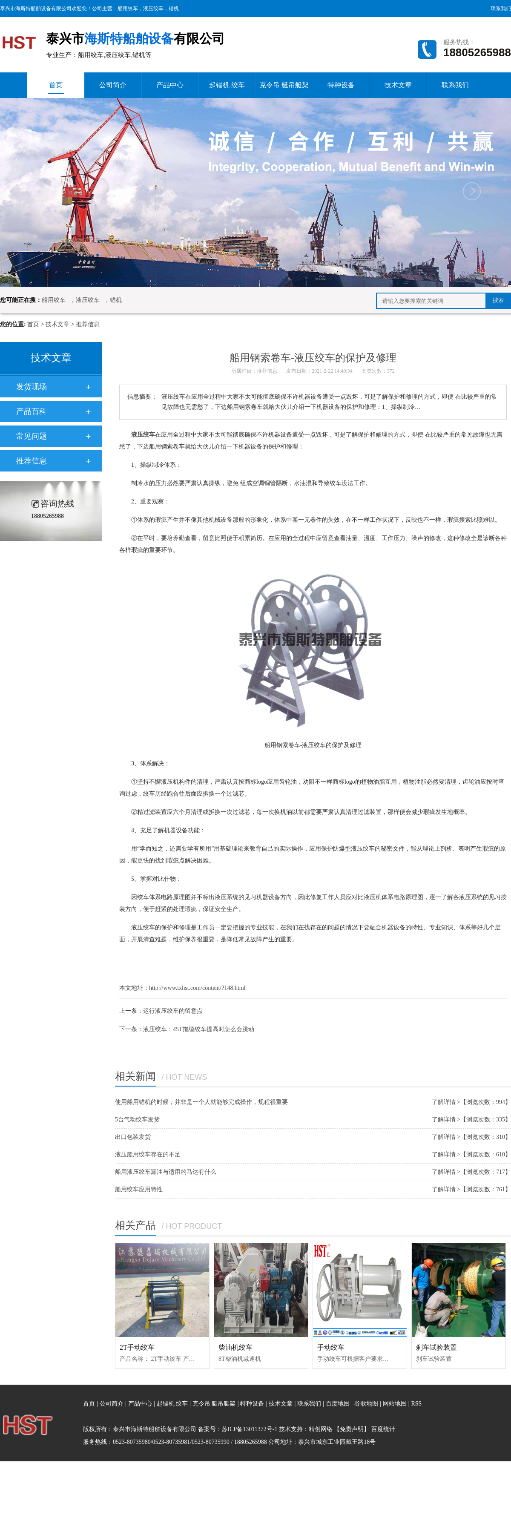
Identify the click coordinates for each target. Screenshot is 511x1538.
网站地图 (395, 1403)
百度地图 (338, 1403)
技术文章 (398, 85)
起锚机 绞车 (227, 85)
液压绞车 (153, 8)
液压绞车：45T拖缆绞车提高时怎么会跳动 (198, 1029)
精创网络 (321, 1429)
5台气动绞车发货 (137, 1119)
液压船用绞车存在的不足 (148, 1154)
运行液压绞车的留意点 (173, 1011)
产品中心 (170, 85)
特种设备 (341, 85)
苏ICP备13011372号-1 (250, 1429)
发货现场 (31, 386)
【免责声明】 (352, 1429)
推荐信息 (88, 324)
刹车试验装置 (436, 1347)
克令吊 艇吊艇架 (284, 85)
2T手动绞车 (137, 1347)
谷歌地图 (366, 1403)
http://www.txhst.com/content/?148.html (197, 988)
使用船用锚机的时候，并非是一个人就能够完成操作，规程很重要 (201, 1102)
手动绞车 (330, 1347)
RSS (416, 1403)
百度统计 (383, 1429)
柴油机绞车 (235, 1347)
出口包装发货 (133, 1137)
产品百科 (31, 411)
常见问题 (31, 436)
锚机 (174, 8)
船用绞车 (128, 8)
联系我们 (501, 8)
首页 (56, 87)
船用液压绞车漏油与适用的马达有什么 (165, 1172)
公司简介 (112, 85)
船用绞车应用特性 (139, 1189)
